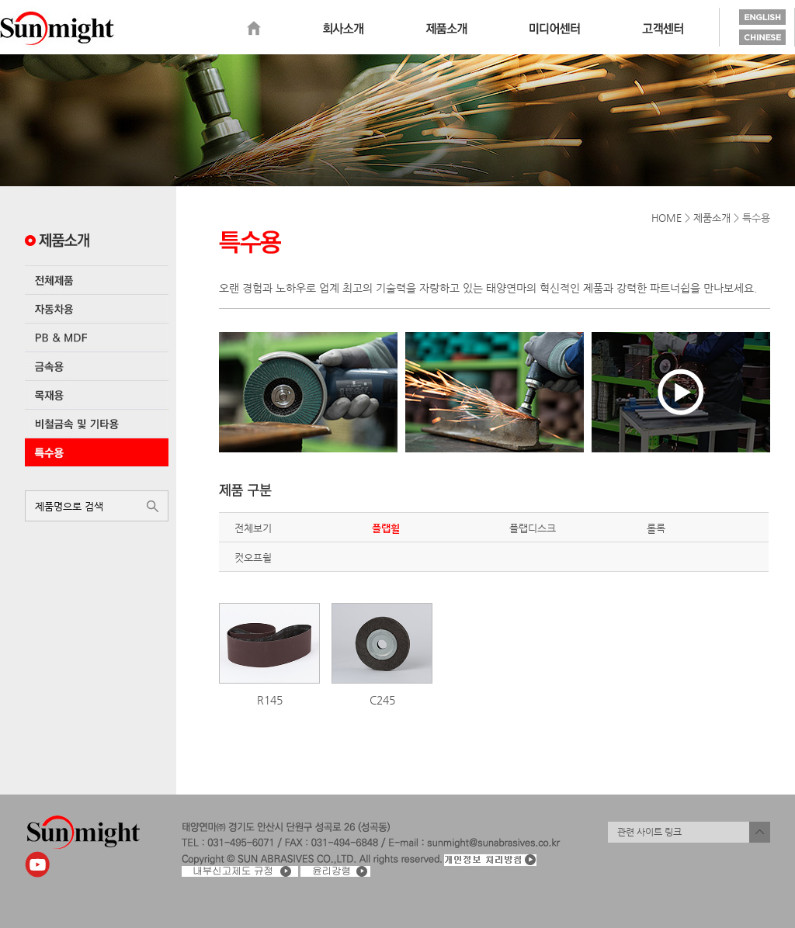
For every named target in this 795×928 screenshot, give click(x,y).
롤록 (656, 528)
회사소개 (343, 28)
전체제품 (96, 280)
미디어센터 (554, 28)
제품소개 (446, 28)
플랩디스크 (532, 528)
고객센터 (662, 28)
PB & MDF (96, 337)
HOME (666, 217)
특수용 (96, 452)
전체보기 (253, 528)
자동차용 (96, 309)
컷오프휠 (253, 557)
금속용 (96, 366)
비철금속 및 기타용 (96, 424)
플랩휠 (386, 528)
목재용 (96, 395)
